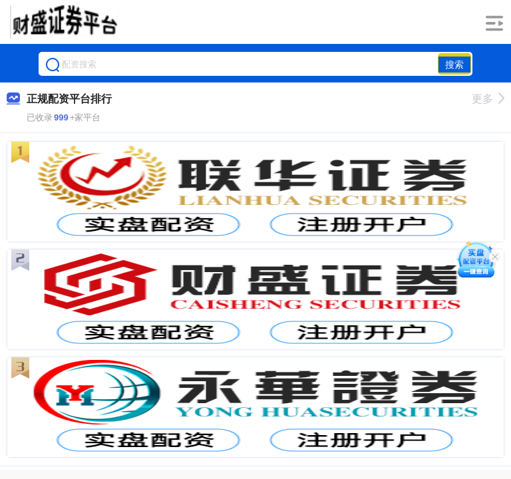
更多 (488, 98)
